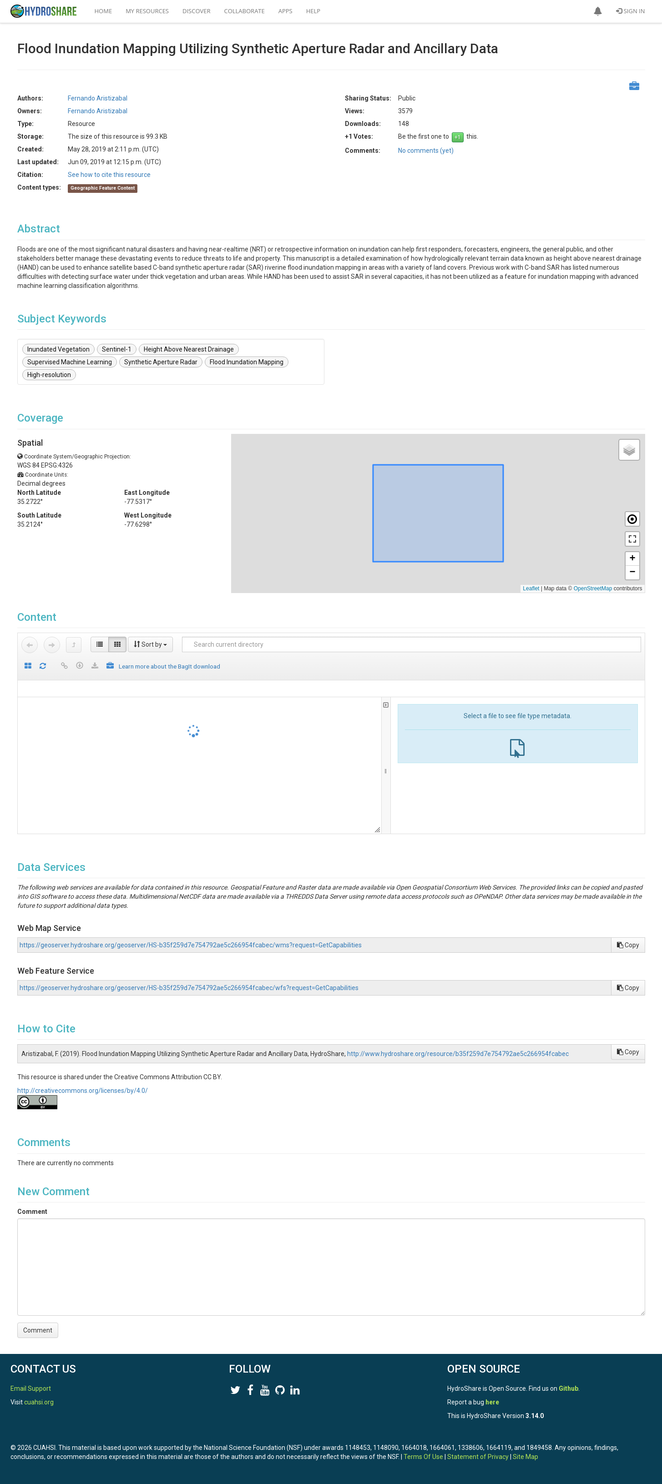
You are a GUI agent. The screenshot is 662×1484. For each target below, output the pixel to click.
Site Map (525, 1456)
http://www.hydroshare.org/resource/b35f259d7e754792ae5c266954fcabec (458, 1053)
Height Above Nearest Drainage (189, 349)
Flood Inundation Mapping (246, 362)
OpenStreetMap (593, 588)
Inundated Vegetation (58, 349)
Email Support (30, 1388)
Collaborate (244, 11)
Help (313, 11)
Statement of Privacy (478, 1456)
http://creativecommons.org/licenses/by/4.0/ (82, 1090)
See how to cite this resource (109, 174)
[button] (597, 11)
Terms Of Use (423, 1456)
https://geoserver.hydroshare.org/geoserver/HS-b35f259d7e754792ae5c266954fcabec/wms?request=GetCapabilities (191, 945)
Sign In (630, 11)
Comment (32, 1211)
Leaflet (531, 588)
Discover (196, 11)
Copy (628, 945)
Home (103, 11)
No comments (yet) (426, 150)
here (492, 1402)
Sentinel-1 (116, 349)
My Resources (147, 11)
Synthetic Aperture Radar (160, 362)
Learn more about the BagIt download (169, 666)
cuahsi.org (39, 1402)
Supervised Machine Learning (69, 362)
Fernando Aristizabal (97, 98)
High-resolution (49, 374)
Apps (285, 11)
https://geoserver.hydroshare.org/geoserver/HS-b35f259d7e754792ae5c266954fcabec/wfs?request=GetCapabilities (189, 987)
